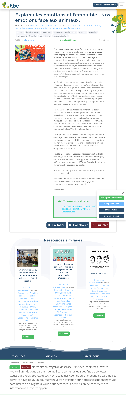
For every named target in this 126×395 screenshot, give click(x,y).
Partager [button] (56, 225)
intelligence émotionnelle (26, 36)
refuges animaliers (60, 36)
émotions (82, 32)
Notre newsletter (111, 210)
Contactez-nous (111, 216)
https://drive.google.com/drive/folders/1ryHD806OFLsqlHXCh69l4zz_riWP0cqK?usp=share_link (81, 209)
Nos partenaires (111, 204)
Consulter (27, 337)
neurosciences (44, 36)
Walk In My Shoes (99, 273)
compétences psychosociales (65, 32)
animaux (20, 32)
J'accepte (15, 367)
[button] (78, 225)
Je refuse (26, 367)
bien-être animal (32, 32)
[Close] (122, 193)
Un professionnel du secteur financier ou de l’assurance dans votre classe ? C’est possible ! (28, 275)
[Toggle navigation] (121, 4)
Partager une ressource (111, 198)
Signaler (100, 225)
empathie (93, 32)
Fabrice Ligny (29, 40)
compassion (46, 32)
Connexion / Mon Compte (105, 5)
